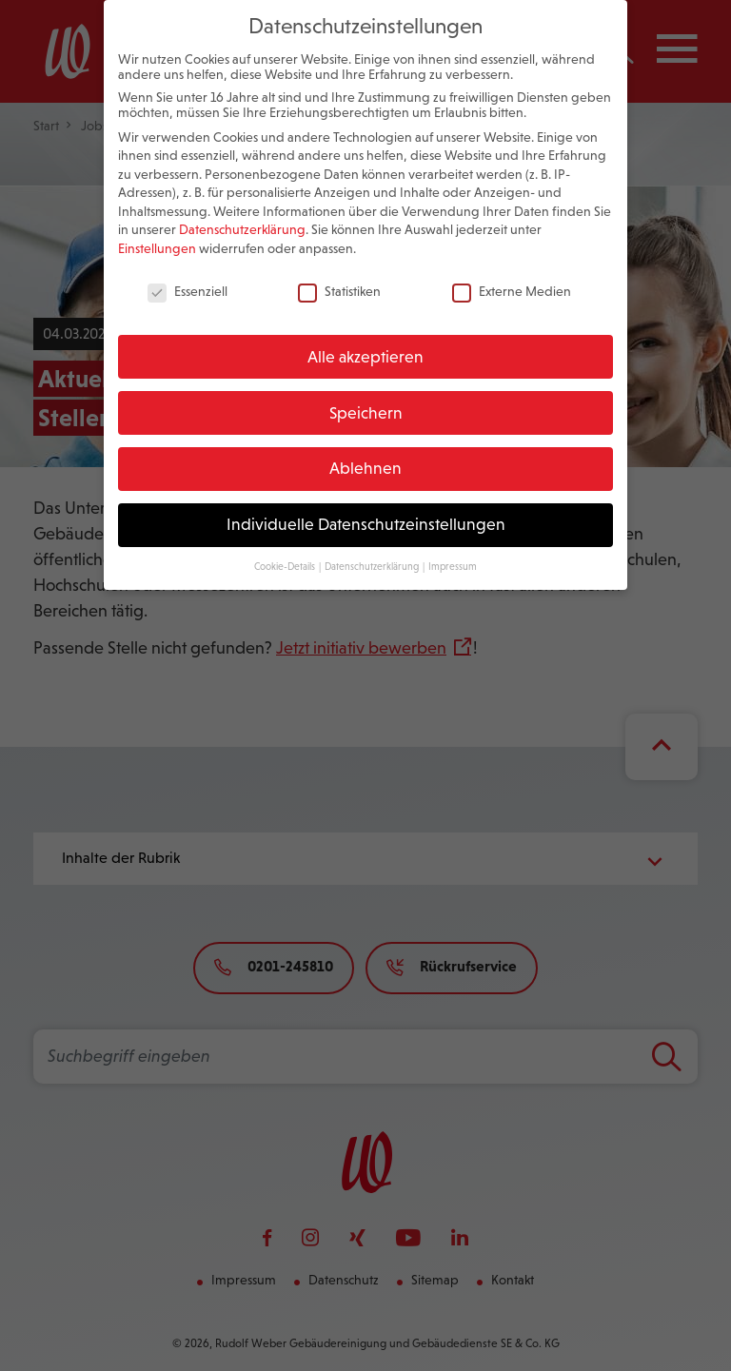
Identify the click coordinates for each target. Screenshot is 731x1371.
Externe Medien (511, 274)
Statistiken (339, 274)
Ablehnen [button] (365, 451)
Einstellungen (157, 231)
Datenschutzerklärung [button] (373, 549)
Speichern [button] (366, 395)
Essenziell (187, 274)
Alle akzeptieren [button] (365, 339)
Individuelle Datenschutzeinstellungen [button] (366, 507)
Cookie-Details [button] (285, 549)
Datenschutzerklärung (242, 213)
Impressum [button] (452, 549)
